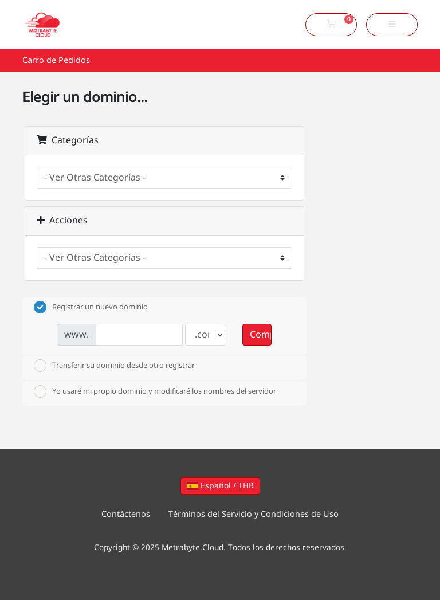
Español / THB (220, 486)
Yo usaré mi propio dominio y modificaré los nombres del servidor (155, 391)
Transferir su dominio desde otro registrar (114, 365)
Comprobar (261, 335)
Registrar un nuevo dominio (91, 307)
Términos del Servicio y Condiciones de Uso (253, 514)
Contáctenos (125, 514)
